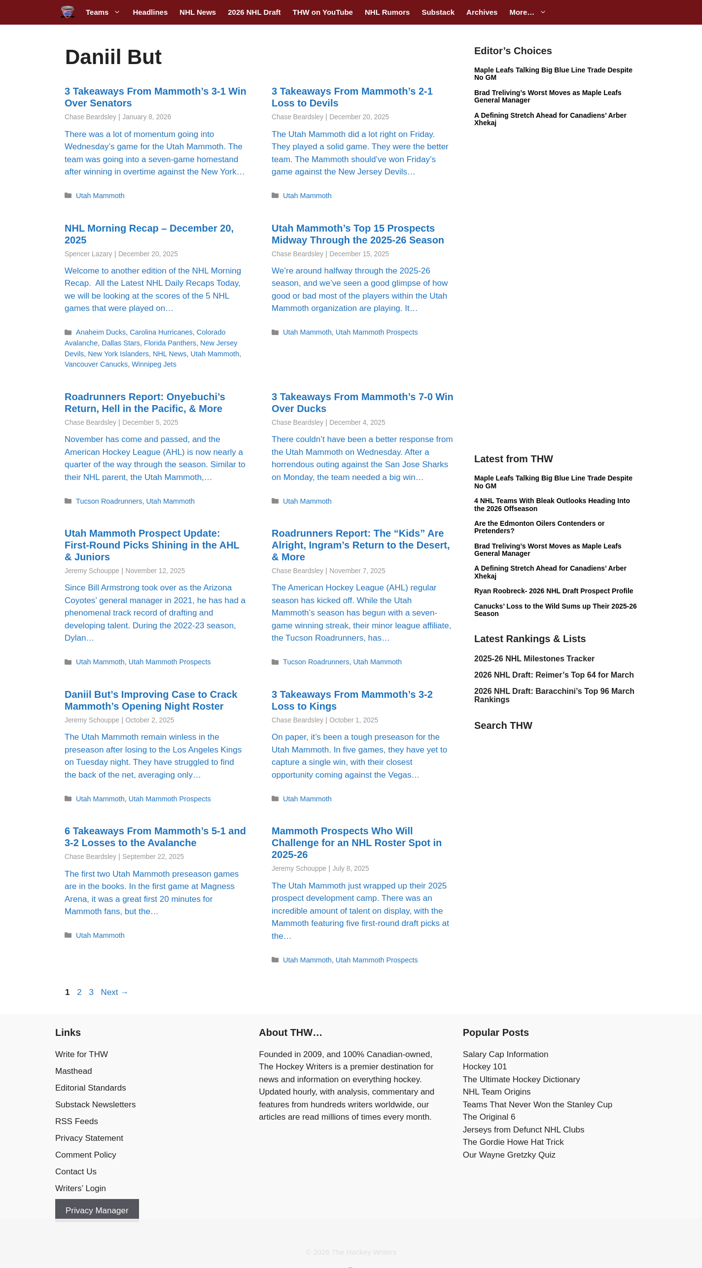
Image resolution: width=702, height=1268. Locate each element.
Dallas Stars (121, 343)
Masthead (73, 1071)
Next (115, 992)
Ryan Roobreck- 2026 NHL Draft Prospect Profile (553, 591)
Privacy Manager (97, 1210)
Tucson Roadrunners (109, 501)
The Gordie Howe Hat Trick (513, 1142)
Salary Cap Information (506, 1054)
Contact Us (76, 1171)
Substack (438, 12)
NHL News (197, 12)
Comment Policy (85, 1155)
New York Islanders (118, 354)
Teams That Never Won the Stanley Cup (538, 1104)
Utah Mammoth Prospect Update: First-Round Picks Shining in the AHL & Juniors (152, 545)
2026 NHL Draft (254, 12)
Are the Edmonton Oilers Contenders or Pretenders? (539, 527)
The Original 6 (489, 1117)
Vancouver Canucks (96, 364)
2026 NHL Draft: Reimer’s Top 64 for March (554, 675)
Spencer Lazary (88, 254)
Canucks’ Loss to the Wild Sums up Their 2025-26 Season (555, 609)
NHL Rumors (387, 12)
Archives (481, 12)
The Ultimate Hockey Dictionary (521, 1079)
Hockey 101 (485, 1066)
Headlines (150, 12)
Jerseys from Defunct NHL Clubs (524, 1129)
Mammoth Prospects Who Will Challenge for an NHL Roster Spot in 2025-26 (357, 842)
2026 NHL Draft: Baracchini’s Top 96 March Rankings (554, 695)
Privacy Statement (89, 1138)
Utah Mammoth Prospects (377, 332)
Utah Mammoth (100, 196)
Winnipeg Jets (154, 364)
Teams (106, 12)
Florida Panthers (170, 343)
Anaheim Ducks (101, 332)
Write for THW (81, 1054)
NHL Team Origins (497, 1092)
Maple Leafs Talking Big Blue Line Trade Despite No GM (553, 73)
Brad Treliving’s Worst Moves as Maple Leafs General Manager (548, 96)
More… (531, 12)
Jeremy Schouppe (92, 571)
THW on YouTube (322, 12)
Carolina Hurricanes (161, 332)
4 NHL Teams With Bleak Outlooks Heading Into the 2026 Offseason (552, 504)
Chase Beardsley (90, 117)
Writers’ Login (80, 1188)
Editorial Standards (90, 1088)
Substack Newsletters (95, 1104)
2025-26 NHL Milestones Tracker (534, 658)
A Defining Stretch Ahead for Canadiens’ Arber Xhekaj (550, 119)
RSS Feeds (76, 1121)
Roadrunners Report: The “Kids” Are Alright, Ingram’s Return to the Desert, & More (361, 545)
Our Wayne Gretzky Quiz (509, 1155)
